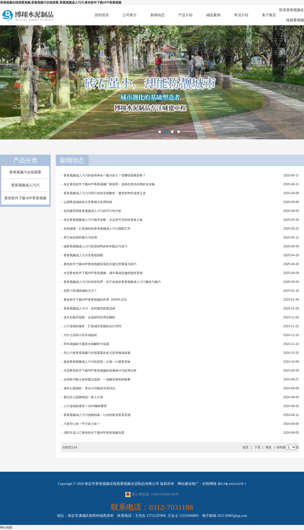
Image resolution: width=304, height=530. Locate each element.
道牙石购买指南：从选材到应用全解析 (89, 317)
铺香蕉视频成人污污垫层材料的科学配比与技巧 (95, 246)
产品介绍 (185, 15)
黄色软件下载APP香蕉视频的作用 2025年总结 (95, 299)
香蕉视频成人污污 (25, 185)
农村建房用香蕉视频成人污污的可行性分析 (92, 211)
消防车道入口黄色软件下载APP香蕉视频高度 (94, 432)
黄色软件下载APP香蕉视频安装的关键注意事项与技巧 (100, 264)
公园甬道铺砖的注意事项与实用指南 (88, 202)
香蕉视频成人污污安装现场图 (83, 255)
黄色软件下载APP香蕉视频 (25, 198)
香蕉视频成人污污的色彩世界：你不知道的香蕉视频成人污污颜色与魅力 (112, 282)
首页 (245, 447)
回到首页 (102, 15)
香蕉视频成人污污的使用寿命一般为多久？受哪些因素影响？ (105, 175)
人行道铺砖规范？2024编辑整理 (85, 406)
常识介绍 (241, 15)
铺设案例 (213, 15)
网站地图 (6, 527)
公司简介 (130, 15)
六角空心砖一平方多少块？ (82, 424)
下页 (257, 447)
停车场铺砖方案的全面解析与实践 (86, 344)
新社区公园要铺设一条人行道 (83, 397)
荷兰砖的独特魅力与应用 (80, 237)
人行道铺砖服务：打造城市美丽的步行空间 (92, 326)
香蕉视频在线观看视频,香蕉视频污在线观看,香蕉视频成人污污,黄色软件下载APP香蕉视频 (60, 2)
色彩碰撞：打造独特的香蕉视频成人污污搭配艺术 (97, 228)
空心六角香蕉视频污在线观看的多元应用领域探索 (97, 353)
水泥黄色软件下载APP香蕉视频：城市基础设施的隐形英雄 (103, 273)
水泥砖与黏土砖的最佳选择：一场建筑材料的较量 (97, 379)
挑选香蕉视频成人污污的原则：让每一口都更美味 (97, 361)
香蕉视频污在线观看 (25, 172)
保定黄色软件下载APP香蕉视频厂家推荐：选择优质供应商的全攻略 (109, 184)
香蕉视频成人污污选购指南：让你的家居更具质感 (97, 415)
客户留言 (269, 15)
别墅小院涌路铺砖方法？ (80, 291)
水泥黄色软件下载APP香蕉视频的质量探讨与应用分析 (100, 370)
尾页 (268, 447)
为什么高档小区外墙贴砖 (80, 335)
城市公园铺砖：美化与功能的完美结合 (89, 388)
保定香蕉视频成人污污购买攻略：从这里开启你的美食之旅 (103, 220)
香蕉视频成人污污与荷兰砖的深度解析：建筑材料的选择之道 (105, 193)
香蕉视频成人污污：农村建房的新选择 (89, 308)
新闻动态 (157, 15)
